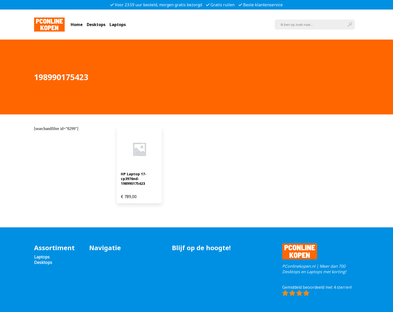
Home (77, 24)
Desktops (96, 24)
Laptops (118, 24)
